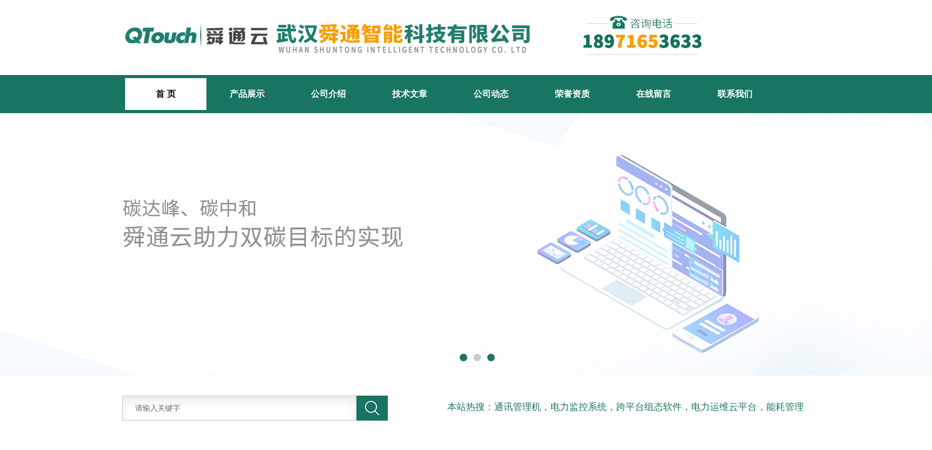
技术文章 (409, 94)
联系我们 (734, 94)
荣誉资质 (572, 94)
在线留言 (653, 94)
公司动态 (491, 94)
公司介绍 (328, 94)
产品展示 (247, 94)
